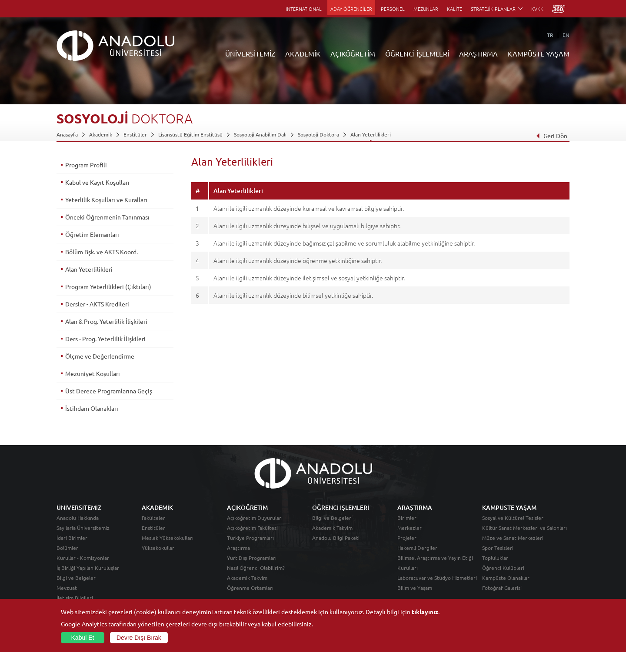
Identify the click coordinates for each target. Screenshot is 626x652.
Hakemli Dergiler (417, 547)
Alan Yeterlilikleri (370, 134)
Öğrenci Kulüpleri (503, 567)
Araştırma (238, 547)
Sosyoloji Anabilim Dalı (260, 134)
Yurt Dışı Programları (251, 557)
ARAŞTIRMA (478, 53)
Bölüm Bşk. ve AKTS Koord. (101, 252)
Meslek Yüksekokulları (167, 537)
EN (566, 34)
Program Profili (86, 165)
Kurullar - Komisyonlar (83, 557)
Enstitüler (135, 134)
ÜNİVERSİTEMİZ (250, 53)
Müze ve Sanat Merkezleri (512, 537)
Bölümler (67, 547)
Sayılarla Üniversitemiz (83, 527)
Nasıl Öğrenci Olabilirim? (256, 567)
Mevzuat (67, 587)
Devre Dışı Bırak (139, 637)
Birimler (406, 517)
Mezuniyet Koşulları (92, 373)
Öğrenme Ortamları (250, 587)
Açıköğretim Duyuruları (255, 517)
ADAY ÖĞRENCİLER (351, 8)
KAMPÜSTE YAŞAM (538, 53)
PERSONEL (393, 8)
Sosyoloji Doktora (318, 134)
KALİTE (454, 8)
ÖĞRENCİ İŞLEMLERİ (417, 53)
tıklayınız (425, 611)
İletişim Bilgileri (75, 597)
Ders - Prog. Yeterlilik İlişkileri (105, 339)
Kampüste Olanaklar (505, 577)
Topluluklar (495, 557)
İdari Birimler (72, 537)
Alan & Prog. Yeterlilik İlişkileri (106, 321)
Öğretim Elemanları (92, 234)
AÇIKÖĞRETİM (352, 53)
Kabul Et (82, 637)
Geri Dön (552, 136)
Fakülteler (153, 517)
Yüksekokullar (158, 547)
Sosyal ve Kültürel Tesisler (512, 517)
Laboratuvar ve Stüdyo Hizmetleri (437, 577)
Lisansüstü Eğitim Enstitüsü (190, 134)
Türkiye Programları (250, 537)
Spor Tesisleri (497, 547)
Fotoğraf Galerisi (502, 587)
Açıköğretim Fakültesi (252, 527)
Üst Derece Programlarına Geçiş (108, 391)
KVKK (537, 8)
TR (550, 34)
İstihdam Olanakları (91, 408)
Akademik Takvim (247, 577)
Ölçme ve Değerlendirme (99, 356)
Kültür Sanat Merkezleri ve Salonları (524, 527)
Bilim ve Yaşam (414, 587)
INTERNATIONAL (304, 8)
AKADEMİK (302, 53)
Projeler (406, 537)
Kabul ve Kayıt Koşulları (97, 182)
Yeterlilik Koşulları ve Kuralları (106, 199)
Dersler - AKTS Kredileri (97, 304)
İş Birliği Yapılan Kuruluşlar (88, 567)
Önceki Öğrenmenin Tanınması (107, 217)
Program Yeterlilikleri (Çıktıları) (108, 286)
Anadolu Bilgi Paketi (336, 537)
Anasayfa (67, 134)
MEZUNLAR (425, 8)
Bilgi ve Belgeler (76, 577)
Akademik (100, 134)
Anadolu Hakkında (78, 517)
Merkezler (409, 527)
